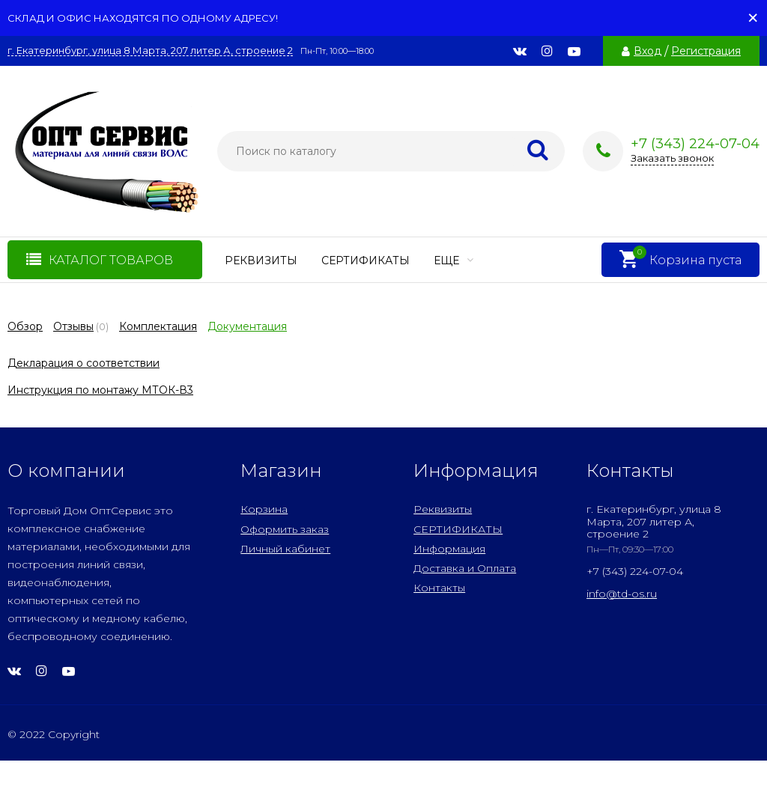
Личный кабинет (285, 548)
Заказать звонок (672, 158)
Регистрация (706, 51)
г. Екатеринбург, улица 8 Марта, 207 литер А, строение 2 (150, 50)
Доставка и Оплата (464, 568)
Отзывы (73, 326)
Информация (449, 548)
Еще (453, 260)
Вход (647, 51)
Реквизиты (261, 260)
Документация (247, 326)
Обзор (25, 326)
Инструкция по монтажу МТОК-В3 (100, 390)
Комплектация (158, 326)
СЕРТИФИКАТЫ (365, 260)
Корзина (264, 509)
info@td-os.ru (621, 593)
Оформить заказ (284, 529)
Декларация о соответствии (83, 363)
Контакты (439, 587)
